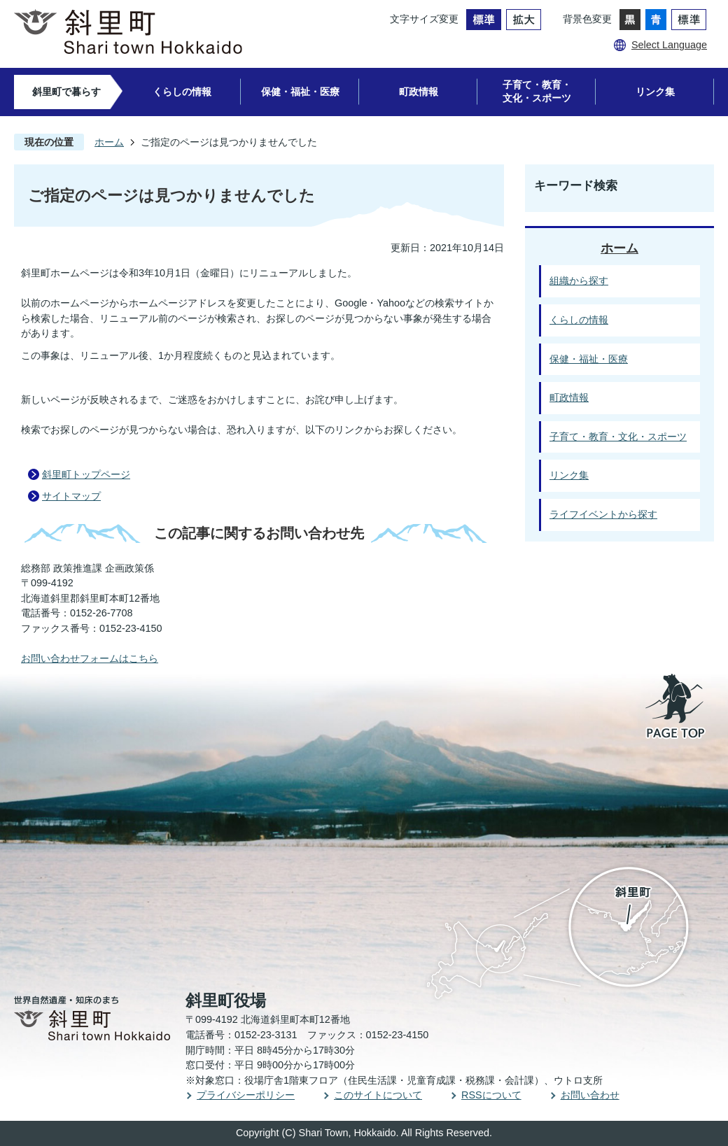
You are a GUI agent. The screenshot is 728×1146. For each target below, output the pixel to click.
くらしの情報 (182, 91)
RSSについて (491, 1095)
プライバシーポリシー (246, 1095)
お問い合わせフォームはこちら (89, 658)
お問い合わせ (590, 1095)
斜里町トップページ (86, 474)
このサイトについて (378, 1095)
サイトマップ (71, 496)
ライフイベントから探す (603, 514)
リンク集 (655, 91)
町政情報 (418, 91)
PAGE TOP (676, 707)
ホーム (109, 142)
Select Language (669, 44)
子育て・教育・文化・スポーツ (537, 91)
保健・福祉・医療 (300, 91)
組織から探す (579, 280)
